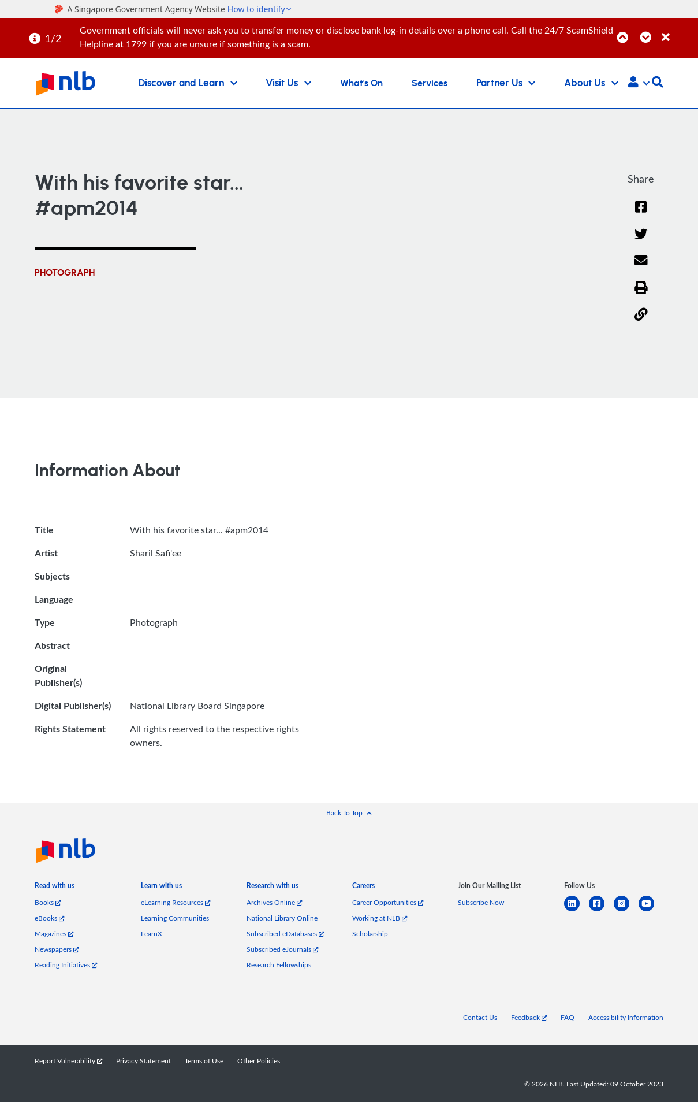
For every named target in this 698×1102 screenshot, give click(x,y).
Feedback (529, 1017)
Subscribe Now (481, 902)
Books (48, 902)
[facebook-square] (601, 910)
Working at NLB (379, 918)
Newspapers (57, 949)
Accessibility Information (625, 1017)
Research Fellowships (279, 965)
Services (429, 83)
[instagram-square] (626, 910)
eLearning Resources (175, 902)
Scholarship (370, 933)
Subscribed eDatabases (285, 933)
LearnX (151, 933)
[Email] (641, 267)
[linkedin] (576, 910)
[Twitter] (641, 241)
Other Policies (258, 1061)
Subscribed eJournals (282, 949)
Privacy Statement (143, 1061)
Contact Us (480, 1017)
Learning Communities (175, 918)
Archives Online (274, 902)
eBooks (49, 918)
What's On (361, 83)
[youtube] (651, 910)
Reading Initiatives (66, 965)
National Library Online (282, 918)
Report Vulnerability (68, 1061)
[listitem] (54, 888)
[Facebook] (641, 214)
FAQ (567, 1017)
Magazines (54, 933)
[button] (639, 83)
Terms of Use (204, 1061)
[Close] (677, 31)
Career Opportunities (387, 902)
